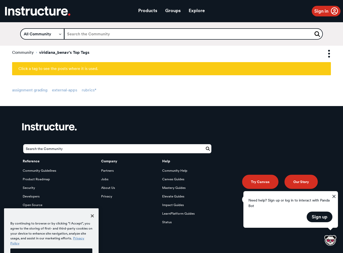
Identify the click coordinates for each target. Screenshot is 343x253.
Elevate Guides (173, 196)
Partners (107, 170)
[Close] (92, 222)
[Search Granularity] (42, 34)
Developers (31, 196)
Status (167, 222)
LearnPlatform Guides (178, 213)
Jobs (104, 179)
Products (147, 10)
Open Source (32, 205)
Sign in (321, 11)
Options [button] (324, 54)
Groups (173, 10)
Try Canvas (260, 182)
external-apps (64, 90)
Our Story (301, 182)
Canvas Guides (173, 179)
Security (29, 188)
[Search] (193, 34)
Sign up (319, 216)
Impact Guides (173, 205)
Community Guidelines (39, 170)
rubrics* (89, 90)
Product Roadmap (36, 179)
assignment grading (29, 90)
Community (23, 52)
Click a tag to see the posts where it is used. (58, 68)
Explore (197, 10)
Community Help (174, 170)
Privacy (106, 196)
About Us (108, 188)
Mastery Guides (174, 188)
